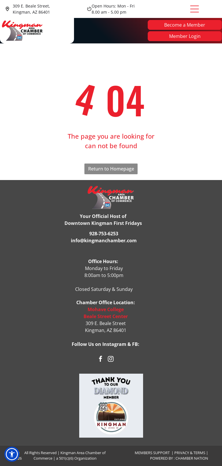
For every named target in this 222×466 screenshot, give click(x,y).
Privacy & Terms (189, 452)
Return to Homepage (111, 169)
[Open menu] (194, 9)
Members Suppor (151, 452)
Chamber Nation (191, 458)
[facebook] (100, 360)
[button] (12, 454)
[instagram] (110, 360)
